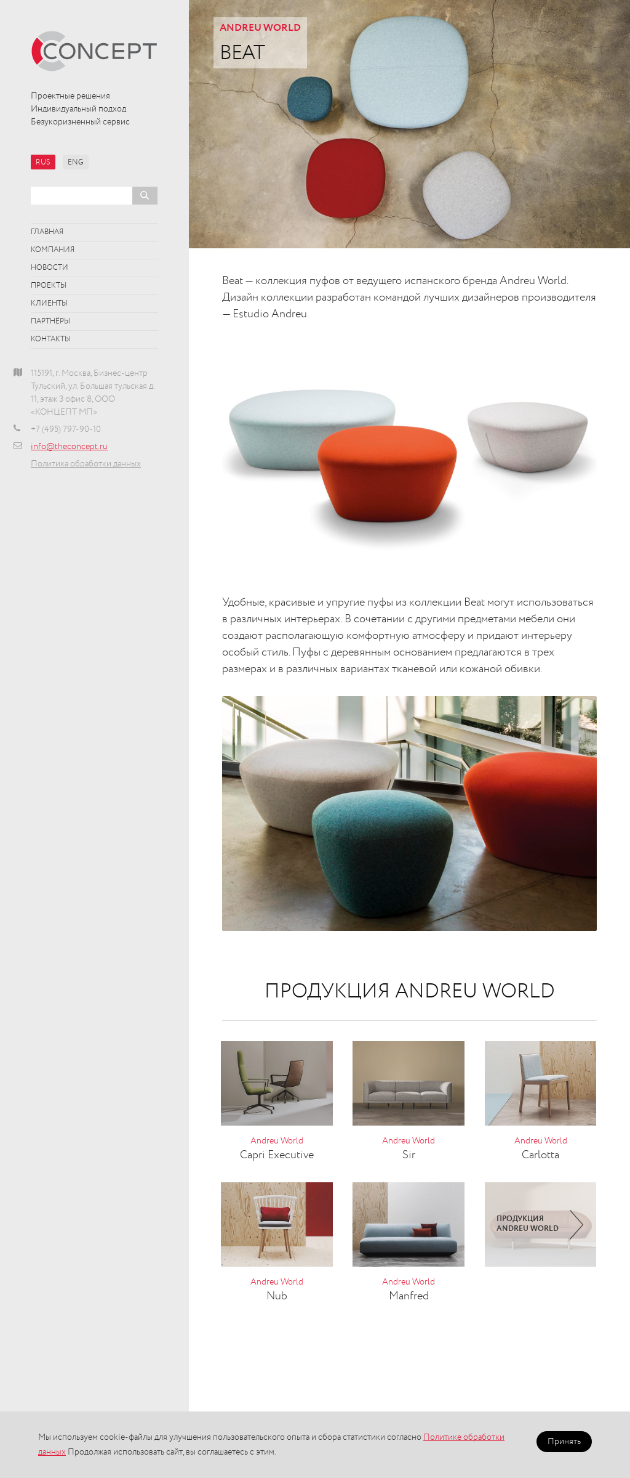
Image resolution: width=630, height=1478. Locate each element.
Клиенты (49, 303)
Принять (564, 1441)
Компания (52, 250)
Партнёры (50, 321)
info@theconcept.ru (69, 446)
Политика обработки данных (86, 464)
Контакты (51, 339)
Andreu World (260, 28)
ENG (76, 162)
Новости (49, 268)
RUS (43, 162)
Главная (47, 232)
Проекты (48, 286)
